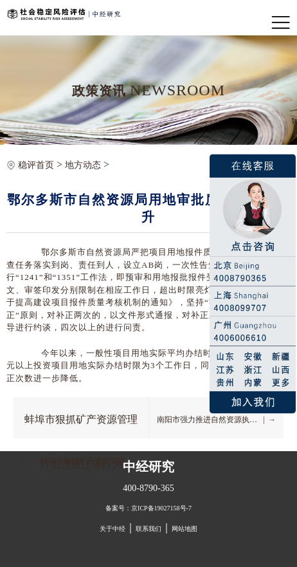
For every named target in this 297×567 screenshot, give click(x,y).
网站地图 (184, 528)
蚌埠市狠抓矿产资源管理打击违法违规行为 (81, 425)
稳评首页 (36, 165)
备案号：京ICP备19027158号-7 (148, 508)
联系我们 (148, 528)
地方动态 (83, 165)
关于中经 (112, 528)
